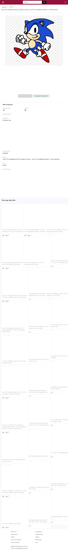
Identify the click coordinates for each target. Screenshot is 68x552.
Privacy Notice (15, 542)
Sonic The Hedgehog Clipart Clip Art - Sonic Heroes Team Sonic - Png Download (56, 481)
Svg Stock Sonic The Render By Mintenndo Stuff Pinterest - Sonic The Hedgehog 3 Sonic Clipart (33, 421)
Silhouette (38, 539)
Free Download (25, 96)
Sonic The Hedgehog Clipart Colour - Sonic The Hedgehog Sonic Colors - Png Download (12, 227)
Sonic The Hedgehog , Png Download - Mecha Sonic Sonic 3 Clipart (33, 485)
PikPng (4, 7)
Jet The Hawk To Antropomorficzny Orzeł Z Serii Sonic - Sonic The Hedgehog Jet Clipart (55, 258)
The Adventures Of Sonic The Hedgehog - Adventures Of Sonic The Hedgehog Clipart (33, 388)
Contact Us (14, 534)
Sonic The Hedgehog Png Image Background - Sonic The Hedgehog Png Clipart (11, 260)
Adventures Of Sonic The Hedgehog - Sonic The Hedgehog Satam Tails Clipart (34, 324)
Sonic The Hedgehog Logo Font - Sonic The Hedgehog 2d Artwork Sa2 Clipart (11, 390)
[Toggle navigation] (65, 2)
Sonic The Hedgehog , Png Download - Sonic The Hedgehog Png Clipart (55, 384)
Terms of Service (16, 539)
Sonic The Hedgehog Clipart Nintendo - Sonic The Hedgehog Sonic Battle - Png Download (32, 227)
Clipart (37, 537)
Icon (36, 542)
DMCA (13, 537)
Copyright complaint (41, 96)
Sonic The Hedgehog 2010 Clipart (11, 519)
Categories (38, 531)
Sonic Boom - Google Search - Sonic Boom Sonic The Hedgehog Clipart (55, 417)
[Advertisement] (34, 81)
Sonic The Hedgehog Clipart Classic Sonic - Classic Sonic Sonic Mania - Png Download (34, 517)
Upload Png (39, 534)
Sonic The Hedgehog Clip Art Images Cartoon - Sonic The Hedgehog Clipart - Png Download (11, 293)
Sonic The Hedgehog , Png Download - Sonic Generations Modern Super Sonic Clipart (10, 488)
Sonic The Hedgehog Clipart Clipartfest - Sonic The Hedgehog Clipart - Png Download (33, 291)
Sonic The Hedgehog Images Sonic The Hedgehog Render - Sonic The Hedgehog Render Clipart (11, 326)
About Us (14, 531)
